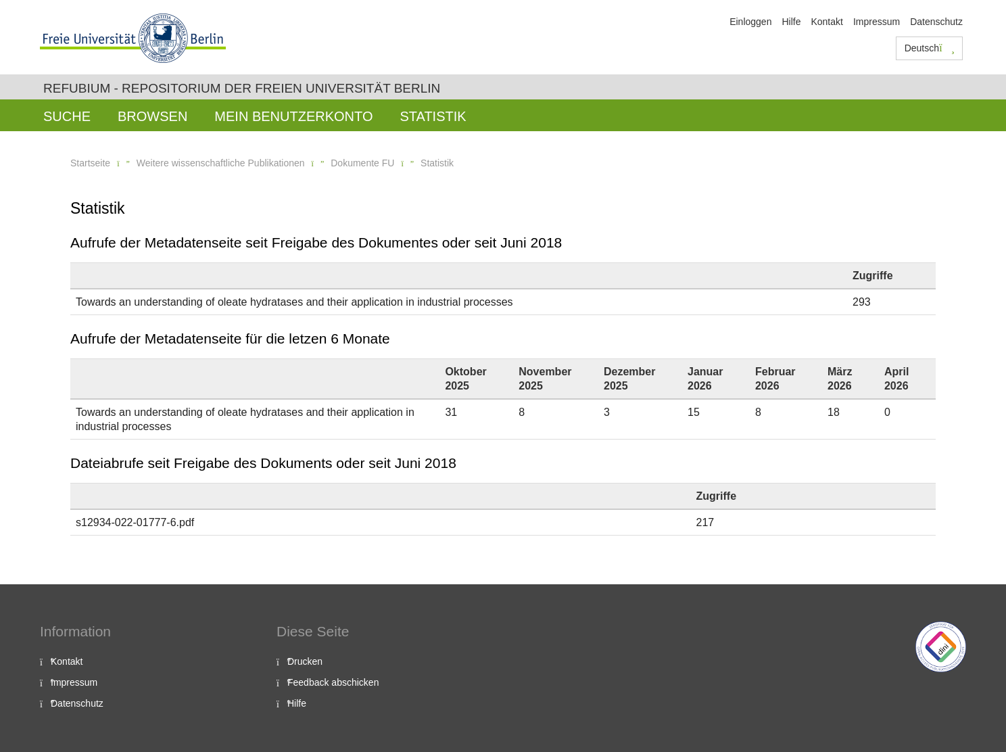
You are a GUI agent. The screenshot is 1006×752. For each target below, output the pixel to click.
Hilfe (791, 21)
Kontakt (826, 21)
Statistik (433, 116)
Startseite (90, 163)
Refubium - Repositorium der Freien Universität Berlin (241, 88)
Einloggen (750, 21)
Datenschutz (936, 21)
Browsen (152, 116)
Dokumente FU (362, 163)
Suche (67, 116)
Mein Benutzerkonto (293, 116)
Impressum (876, 21)
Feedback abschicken (333, 682)
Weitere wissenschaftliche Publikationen (221, 163)
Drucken (304, 661)
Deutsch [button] (930, 48)
